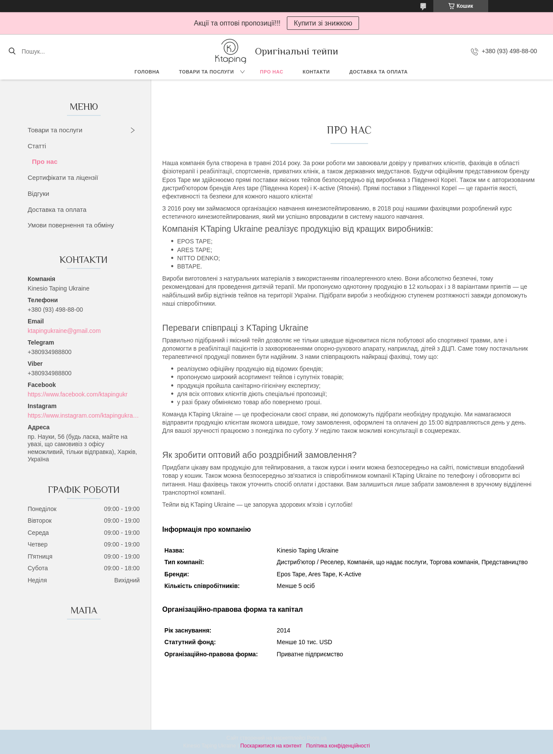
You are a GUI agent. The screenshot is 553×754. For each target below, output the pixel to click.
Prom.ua (317, 738)
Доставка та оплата (378, 71)
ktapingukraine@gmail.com (64, 330)
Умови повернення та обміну (71, 225)
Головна (146, 71)
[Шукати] (12, 51)
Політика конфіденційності (338, 746)
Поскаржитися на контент (271, 746)
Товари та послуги (206, 71)
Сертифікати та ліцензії (63, 177)
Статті (37, 146)
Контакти (316, 71)
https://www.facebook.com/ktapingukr (77, 394)
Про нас (271, 71)
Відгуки (38, 193)
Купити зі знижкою (323, 23)
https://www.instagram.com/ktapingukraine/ (84, 415)
